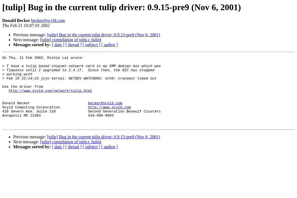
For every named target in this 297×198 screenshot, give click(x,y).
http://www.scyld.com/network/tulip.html (50, 97)
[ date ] (58, 44)
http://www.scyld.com (109, 117)
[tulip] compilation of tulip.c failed (70, 39)
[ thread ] (73, 44)
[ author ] (109, 44)
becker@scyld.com (48, 20)
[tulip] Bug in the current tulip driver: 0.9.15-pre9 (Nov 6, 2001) (103, 34)
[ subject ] (91, 44)
